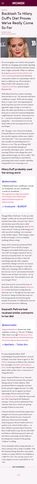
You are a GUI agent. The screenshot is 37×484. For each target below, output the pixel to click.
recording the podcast (10, 396)
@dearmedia (9, 181)
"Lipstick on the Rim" (9, 86)
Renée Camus (7, 32)
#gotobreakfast (22, 194)
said (9, 144)
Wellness (4, 10)
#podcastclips (8, 202)
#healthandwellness (10, 337)
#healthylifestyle (26, 337)
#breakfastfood (8, 194)
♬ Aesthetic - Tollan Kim (15, 344)
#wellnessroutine (25, 335)
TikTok (31, 226)
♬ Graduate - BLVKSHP (14, 206)
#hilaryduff (21, 197)
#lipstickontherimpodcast (12, 199)
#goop (13, 340)
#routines (6, 340)
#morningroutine (9, 197)
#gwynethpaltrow (9, 329)
